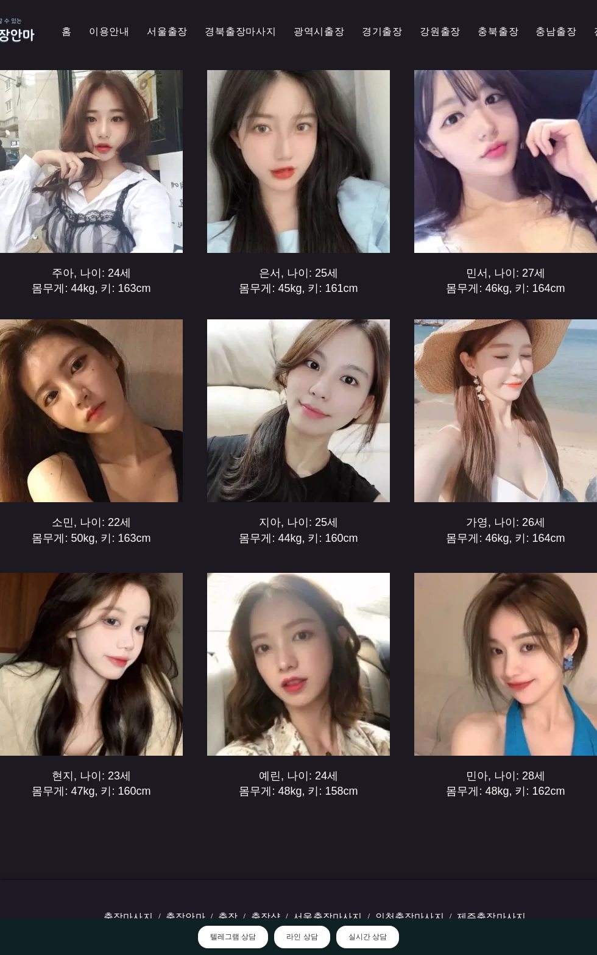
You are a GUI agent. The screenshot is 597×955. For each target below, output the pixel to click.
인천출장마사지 (409, 917)
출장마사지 (128, 917)
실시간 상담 (367, 936)
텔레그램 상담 (233, 936)
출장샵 (265, 917)
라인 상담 (301, 936)
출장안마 (185, 917)
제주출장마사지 (491, 917)
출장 (228, 917)
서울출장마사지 (327, 917)
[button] (241, 32)
